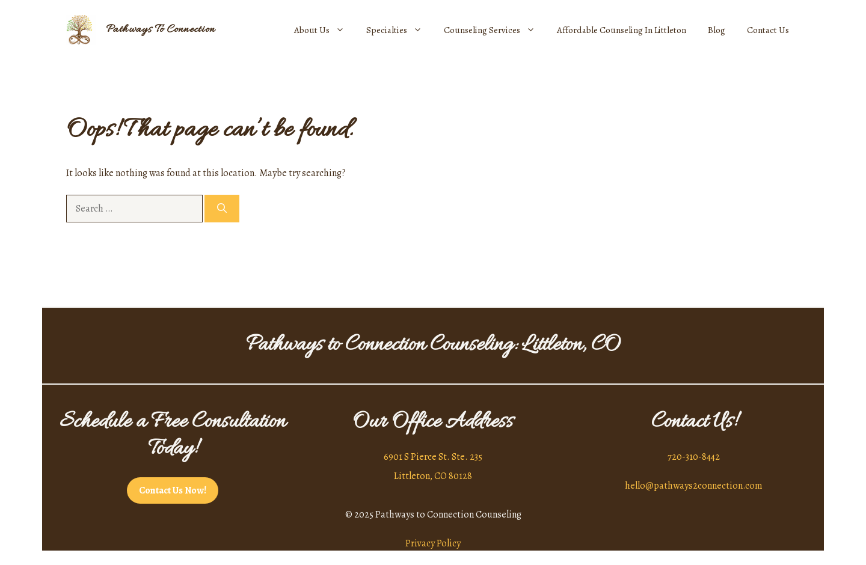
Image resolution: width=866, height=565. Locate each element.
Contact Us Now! (172, 490)
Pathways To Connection (160, 29)
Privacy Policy (433, 543)
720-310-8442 (694, 456)
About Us (324, 30)
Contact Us (768, 30)
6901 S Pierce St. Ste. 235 (433, 456)
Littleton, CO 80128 (433, 476)
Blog (716, 30)
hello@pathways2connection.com (694, 485)
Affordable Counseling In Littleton (621, 30)
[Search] (221, 208)
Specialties (399, 30)
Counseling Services (495, 30)
